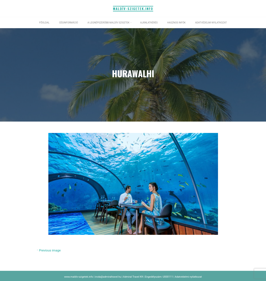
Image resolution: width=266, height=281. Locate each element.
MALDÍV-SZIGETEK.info (133, 8)
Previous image (48, 250)
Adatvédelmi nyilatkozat (188, 276)
